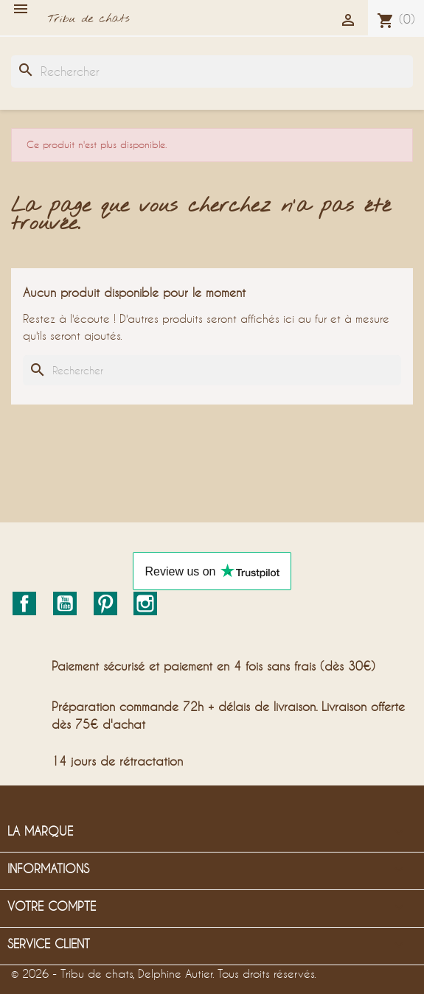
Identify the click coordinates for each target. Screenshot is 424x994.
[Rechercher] (212, 71)
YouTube (65, 603)
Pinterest (105, 603)
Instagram (145, 603)
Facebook (24, 603)
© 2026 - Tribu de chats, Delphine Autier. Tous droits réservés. (163, 973)
